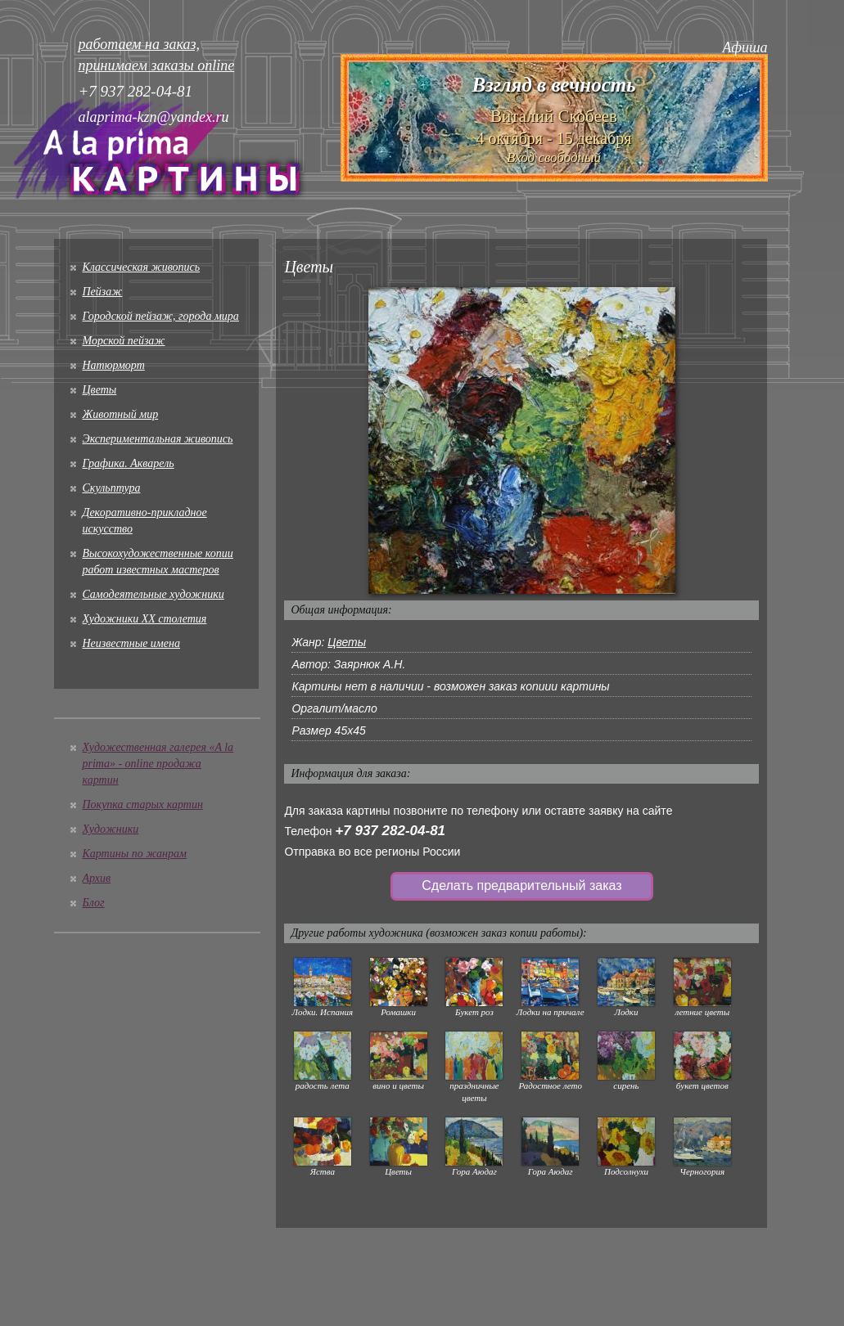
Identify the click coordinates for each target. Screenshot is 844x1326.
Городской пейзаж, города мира (161, 316)
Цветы (100, 390)
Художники (111, 829)
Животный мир (121, 414)
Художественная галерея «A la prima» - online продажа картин (158, 763)
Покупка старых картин (143, 804)
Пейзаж (103, 291)
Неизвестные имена (131, 643)
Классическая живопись (142, 267)
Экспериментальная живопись (158, 439)
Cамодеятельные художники (153, 594)
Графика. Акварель (128, 463)
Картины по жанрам (135, 853)
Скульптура (112, 488)
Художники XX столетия (145, 619)
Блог (94, 903)
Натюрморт (114, 365)
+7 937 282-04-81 (390, 830)
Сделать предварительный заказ (521, 885)
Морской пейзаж (124, 341)
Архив (97, 878)
